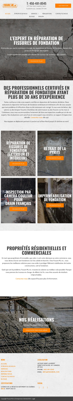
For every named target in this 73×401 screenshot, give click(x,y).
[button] (39, 387)
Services (35, 13)
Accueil (7, 14)
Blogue (32, 16)
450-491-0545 (37, 3)
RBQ (3, 389)
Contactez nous (62, 14)
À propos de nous (20, 14)
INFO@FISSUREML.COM (51, 372)
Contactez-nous (37, 117)
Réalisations (47, 14)
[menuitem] (41, 16)
